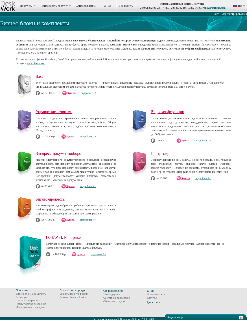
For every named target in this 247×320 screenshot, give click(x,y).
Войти (216, 13)
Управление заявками (54, 112)
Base (40, 76)
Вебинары (22, 297)
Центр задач (161, 153)
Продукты (22, 290)
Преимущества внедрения (31, 304)
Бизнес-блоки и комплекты (31, 293)
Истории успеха (156, 294)
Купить (71, 93)
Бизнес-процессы (51, 199)
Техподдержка (111, 294)
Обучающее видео (114, 301)
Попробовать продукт (73, 290)
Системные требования (117, 297)
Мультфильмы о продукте (31, 307)
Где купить (126, 5)
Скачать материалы (27, 300)
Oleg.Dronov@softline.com (210, 7)
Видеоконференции (167, 112)
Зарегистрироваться (234, 13)
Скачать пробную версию (74, 293)
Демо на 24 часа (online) (73, 297)
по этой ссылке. (36, 63)
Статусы (152, 297)
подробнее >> (88, 93)
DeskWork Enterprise (63, 237)
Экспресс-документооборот (59, 153)
